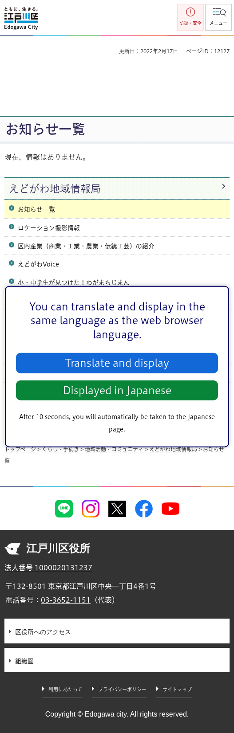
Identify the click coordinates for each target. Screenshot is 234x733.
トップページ (20, 449)
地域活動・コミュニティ (114, 449)
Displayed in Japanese (117, 390)
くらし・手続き (60, 449)
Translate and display (117, 363)
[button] (218, 17)
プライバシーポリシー (122, 689)
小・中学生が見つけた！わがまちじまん (74, 282)
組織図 (24, 661)
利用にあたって (65, 689)
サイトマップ (177, 689)
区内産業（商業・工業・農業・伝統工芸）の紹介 (86, 246)
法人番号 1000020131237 (48, 567)
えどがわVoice (38, 264)
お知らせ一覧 (36, 209)
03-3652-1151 (66, 600)
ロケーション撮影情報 (49, 228)
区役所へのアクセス (43, 632)
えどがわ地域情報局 (55, 189)
